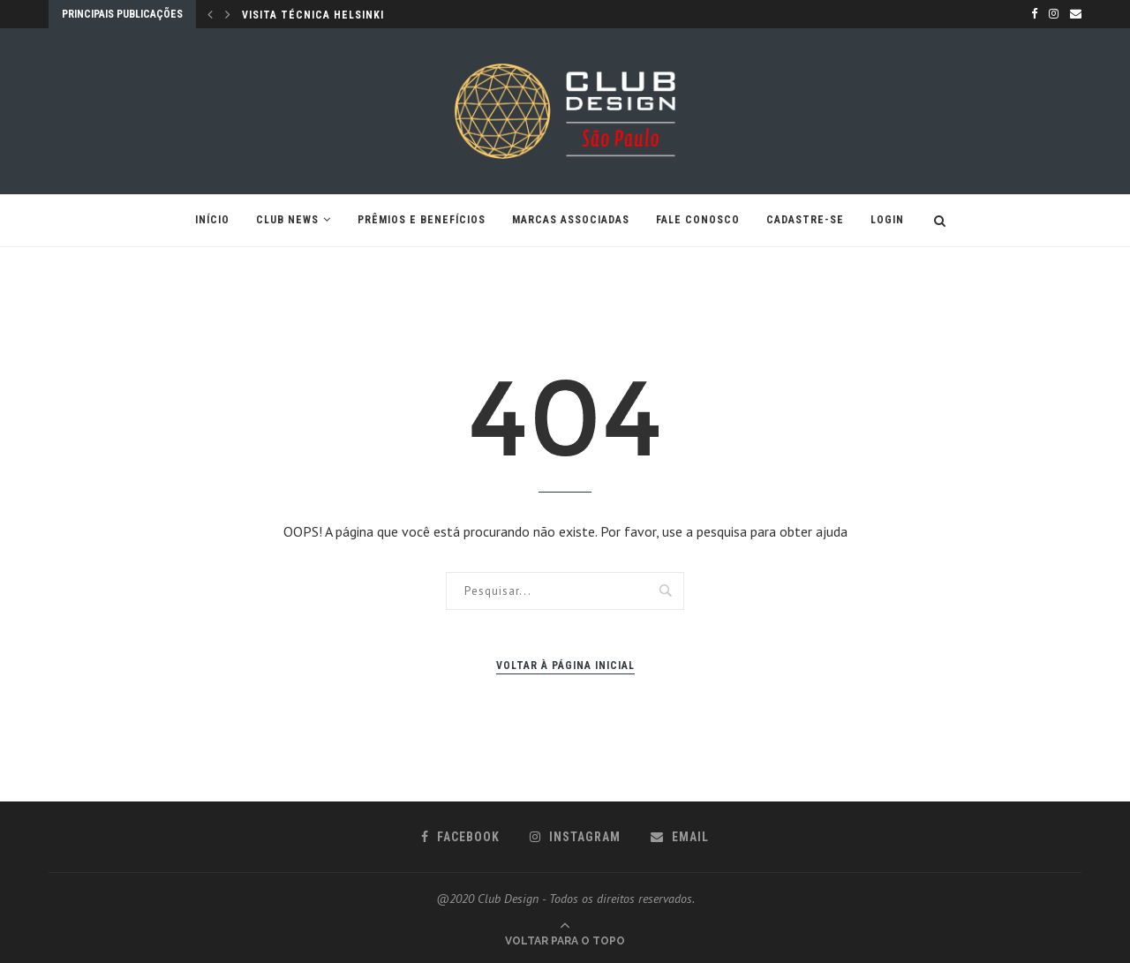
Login (887, 220)
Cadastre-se (805, 220)
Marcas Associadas (570, 220)
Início (212, 220)
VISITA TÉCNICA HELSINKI (313, 15)
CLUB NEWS (287, 220)
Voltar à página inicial (565, 665)
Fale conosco (698, 220)
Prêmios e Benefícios (422, 220)
